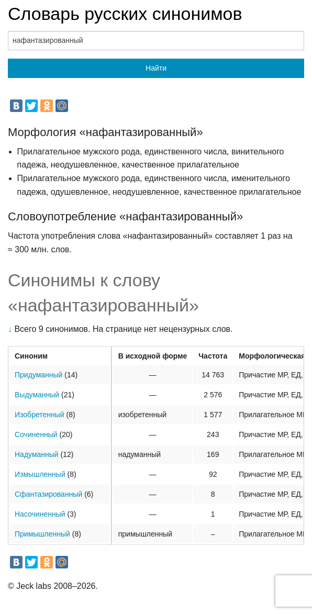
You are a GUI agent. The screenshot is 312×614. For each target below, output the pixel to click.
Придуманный (38, 375)
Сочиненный (36, 434)
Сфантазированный (48, 494)
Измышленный (40, 474)
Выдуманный (37, 394)
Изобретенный (39, 414)
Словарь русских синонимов (125, 14)
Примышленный (42, 534)
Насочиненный (40, 514)
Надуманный (37, 454)
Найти (156, 68)
